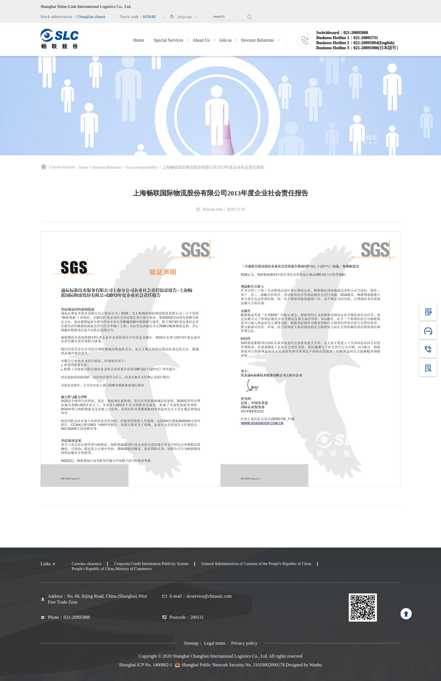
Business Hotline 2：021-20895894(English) (355, 43)
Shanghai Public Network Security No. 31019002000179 (233, 665)
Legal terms (215, 643)
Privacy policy (244, 643)
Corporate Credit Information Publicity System (151, 564)
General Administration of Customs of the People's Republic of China (256, 564)
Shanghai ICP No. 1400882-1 (145, 664)
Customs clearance (86, 564)
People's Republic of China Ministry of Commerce (112, 569)
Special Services (168, 40)
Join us (225, 40)
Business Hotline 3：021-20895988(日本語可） (358, 48)
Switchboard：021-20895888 (342, 32)
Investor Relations (257, 40)
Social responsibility (142, 167)
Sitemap (191, 643)
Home (138, 40)
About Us (201, 40)
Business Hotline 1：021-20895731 (347, 37)
